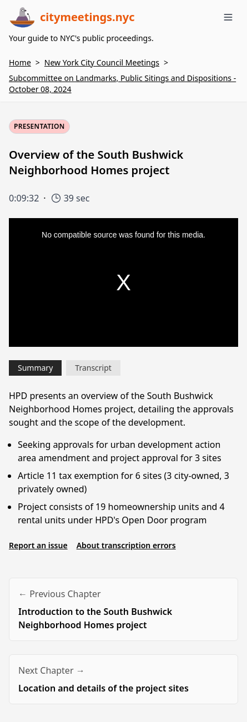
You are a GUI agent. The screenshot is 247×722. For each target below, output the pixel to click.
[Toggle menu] (228, 17)
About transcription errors (126, 545)
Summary (35, 367)
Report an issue (38, 545)
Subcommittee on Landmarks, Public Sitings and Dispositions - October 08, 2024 (122, 83)
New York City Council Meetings (101, 62)
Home (20, 62)
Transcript (93, 367)
